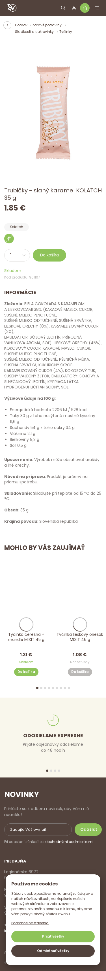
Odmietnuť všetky (53, 950)
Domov (21, 25)
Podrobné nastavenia (30, 923)
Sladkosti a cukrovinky (35, 31)
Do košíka (49, 255)
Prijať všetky (53, 936)
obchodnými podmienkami (69, 841)
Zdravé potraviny (47, 25)
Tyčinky (65, 31)
